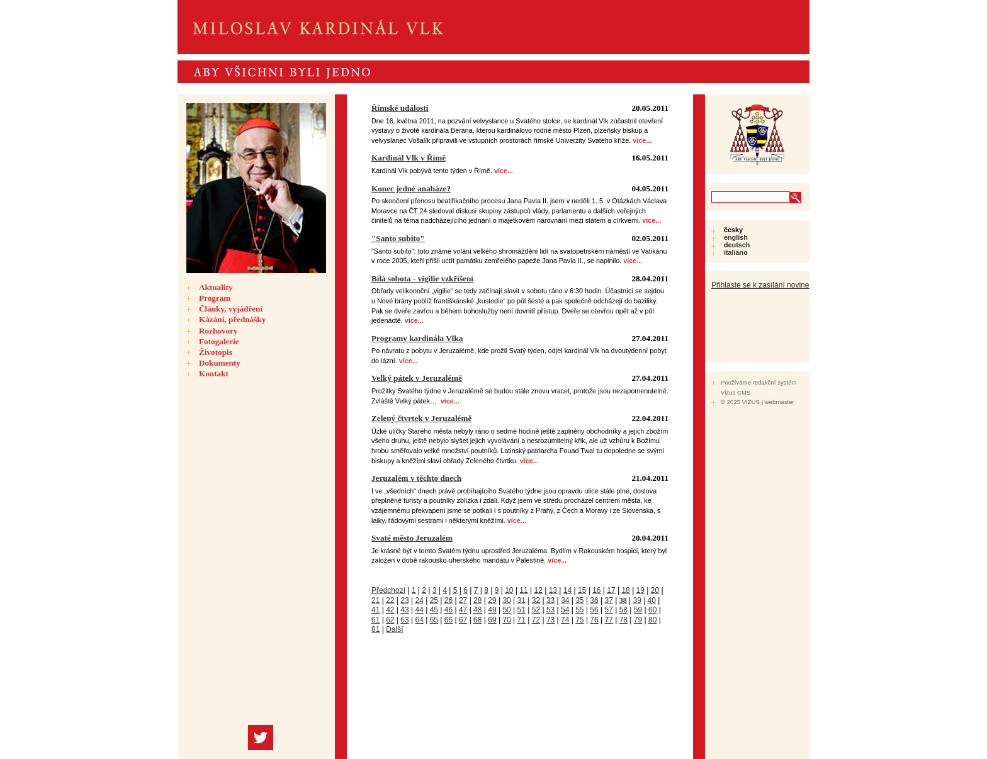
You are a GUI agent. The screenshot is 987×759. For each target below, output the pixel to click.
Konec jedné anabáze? (411, 188)
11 (523, 590)
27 (463, 600)
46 (448, 609)
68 (477, 620)
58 (623, 609)
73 (550, 620)
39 (637, 600)
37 (609, 600)
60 (652, 609)
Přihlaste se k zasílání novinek (762, 285)
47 (463, 609)
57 (609, 609)
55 (579, 609)
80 (652, 620)
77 (609, 620)
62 (390, 620)
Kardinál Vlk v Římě (408, 157)
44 (419, 609)
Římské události (400, 108)
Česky (733, 229)
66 (448, 620)
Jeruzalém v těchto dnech (416, 478)
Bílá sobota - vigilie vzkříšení (422, 278)
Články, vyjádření (230, 308)
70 (506, 620)
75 (579, 620)
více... (642, 140)
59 (638, 609)
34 (565, 600)
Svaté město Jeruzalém (412, 538)
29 (492, 600)
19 (640, 590)
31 (521, 600)
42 (390, 609)
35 (579, 600)
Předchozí (388, 590)
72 (536, 620)
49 (492, 609)
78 (623, 620)
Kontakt (213, 373)
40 (652, 600)
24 (419, 600)
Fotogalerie (219, 341)
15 (582, 590)
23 (404, 600)
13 (553, 590)
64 (419, 620)
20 (655, 590)
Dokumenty (219, 363)
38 (623, 600)
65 (434, 620)
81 (375, 629)
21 (375, 600)
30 (506, 600)
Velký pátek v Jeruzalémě (416, 378)
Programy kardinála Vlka (417, 338)
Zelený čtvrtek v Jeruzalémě (421, 418)
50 (506, 609)
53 (550, 609)
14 (567, 590)
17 (611, 590)
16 (596, 590)
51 (521, 609)
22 (390, 600)
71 (521, 620)
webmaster (779, 401)
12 (538, 590)
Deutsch (737, 245)
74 (565, 620)
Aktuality (216, 287)
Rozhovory (218, 330)
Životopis (215, 352)
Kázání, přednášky (232, 319)
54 (565, 609)
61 (375, 620)
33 (550, 600)
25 (434, 600)
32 (536, 600)
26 (448, 600)
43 (404, 609)
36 (594, 600)
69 (492, 620)
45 (434, 609)
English (736, 237)
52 (536, 609)
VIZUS (751, 401)
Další (394, 629)
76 (594, 620)
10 (509, 590)
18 (625, 590)
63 (404, 620)
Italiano (736, 252)
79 (638, 620)
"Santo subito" (398, 238)
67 (463, 620)
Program (214, 298)
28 (477, 600)
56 (594, 609)
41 (375, 609)
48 (477, 609)
